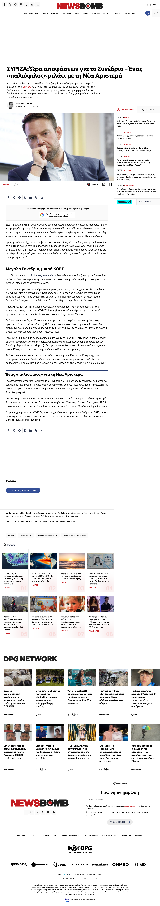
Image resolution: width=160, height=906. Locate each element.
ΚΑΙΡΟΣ (118, 13)
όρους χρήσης (129, 806)
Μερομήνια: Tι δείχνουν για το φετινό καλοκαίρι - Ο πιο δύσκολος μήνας (71, 576)
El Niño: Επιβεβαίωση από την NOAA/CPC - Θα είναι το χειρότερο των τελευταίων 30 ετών (42, 577)
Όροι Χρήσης (34, 835)
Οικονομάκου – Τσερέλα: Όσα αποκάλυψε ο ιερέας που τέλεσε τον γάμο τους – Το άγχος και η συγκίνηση (110, 753)
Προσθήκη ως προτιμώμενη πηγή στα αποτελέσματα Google (56, 215)
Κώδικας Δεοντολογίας (71, 835)
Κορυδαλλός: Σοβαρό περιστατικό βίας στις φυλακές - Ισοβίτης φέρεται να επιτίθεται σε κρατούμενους (136, 177)
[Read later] (110, 184)
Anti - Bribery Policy (109, 835)
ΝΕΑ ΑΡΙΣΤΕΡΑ (26, 535)
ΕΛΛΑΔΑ (45, 13)
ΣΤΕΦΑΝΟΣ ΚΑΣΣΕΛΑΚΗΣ (47, 535)
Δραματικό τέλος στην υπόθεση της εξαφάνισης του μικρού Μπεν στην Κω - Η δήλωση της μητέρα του (71, 622)
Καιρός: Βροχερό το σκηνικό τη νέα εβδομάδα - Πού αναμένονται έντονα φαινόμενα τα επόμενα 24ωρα (143, 753)
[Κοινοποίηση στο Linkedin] (30, 197)
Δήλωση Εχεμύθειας (50, 835)
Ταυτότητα (21, 835)
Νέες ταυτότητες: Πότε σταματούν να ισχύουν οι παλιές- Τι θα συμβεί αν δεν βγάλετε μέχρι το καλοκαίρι (99, 578)
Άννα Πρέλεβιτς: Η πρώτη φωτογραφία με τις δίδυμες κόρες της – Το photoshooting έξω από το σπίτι (80, 697)
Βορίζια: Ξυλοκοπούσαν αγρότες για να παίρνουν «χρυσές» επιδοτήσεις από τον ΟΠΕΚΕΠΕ (14, 698)
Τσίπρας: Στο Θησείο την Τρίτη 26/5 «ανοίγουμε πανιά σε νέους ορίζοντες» (134, 149)
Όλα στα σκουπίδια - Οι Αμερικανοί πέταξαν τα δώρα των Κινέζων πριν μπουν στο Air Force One (42, 621)
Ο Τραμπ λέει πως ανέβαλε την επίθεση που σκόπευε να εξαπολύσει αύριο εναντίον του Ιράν (136, 123)
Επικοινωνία (126, 835)
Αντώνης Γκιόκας (24, 104)
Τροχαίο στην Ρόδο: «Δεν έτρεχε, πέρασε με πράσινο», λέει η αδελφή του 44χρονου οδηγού (112, 697)
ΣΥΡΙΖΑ (26, 86)
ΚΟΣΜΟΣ (85, 13)
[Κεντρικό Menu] (156, 13)
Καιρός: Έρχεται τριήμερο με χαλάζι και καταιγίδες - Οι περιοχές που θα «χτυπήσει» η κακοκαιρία (14, 578)
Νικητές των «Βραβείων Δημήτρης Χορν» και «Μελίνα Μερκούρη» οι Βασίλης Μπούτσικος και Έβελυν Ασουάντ (99, 622)
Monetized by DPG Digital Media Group (88, 874)
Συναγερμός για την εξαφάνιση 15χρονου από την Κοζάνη (135, 137)
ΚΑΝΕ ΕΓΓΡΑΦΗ (120, 822)
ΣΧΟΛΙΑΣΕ (92, 184)
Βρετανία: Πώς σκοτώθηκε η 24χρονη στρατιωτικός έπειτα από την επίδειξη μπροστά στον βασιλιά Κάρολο (13, 623)
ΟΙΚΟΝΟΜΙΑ (66, 13)
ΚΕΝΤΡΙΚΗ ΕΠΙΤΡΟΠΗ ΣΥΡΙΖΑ (75, 535)
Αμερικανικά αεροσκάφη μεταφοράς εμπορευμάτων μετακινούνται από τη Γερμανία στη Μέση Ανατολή (133, 162)
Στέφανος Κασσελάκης (43, 275)
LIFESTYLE (107, 13)
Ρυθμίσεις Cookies (91, 835)
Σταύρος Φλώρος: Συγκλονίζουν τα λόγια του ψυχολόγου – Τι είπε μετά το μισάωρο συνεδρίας (48, 752)
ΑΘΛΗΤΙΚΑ (96, 13)
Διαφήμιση (139, 835)
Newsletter (25, 521)
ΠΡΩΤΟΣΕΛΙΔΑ (130, 13)
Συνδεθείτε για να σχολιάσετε (23, 490)
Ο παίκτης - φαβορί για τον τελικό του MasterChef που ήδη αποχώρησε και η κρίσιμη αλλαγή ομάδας (48, 698)
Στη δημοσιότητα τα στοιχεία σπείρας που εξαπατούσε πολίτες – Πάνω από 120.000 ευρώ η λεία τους (15, 752)
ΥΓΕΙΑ (76, 13)
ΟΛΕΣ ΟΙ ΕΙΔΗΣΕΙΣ (31, 13)
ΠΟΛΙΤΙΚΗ (55, 13)
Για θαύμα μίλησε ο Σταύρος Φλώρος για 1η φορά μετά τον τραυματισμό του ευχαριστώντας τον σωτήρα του (144, 698)
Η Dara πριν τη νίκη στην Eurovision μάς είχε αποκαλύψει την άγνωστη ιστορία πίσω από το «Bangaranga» (80, 752)
